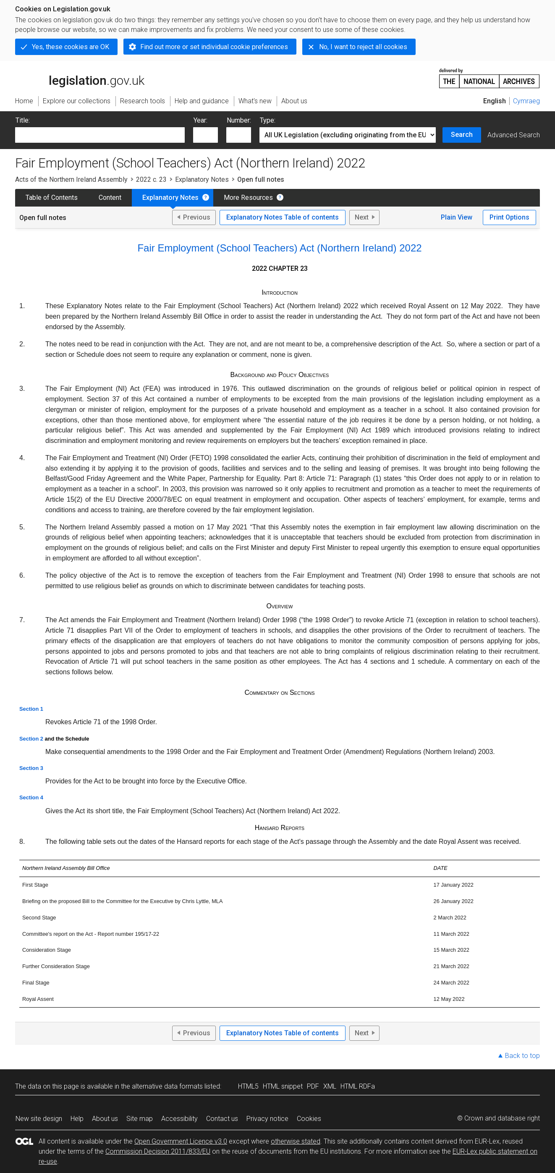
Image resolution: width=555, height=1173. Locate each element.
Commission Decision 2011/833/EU (157, 1151)
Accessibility (179, 1119)
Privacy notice (267, 1119)
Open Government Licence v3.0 (180, 1141)
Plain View (456, 217)
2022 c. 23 (151, 179)
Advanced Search (513, 135)
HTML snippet (283, 1086)
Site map (139, 1119)
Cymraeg (526, 101)
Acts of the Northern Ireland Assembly (71, 179)
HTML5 (248, 1086)
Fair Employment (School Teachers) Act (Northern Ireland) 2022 (279, 248)
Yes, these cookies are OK (70, 47)
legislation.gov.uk (79, 77)
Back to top (522, 1056)
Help (77, 1119)
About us (105, 1119)
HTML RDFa (357, 1086)
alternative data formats (167, 1086)
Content (110, 198)
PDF (313, 1086)
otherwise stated (295, 1141)
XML (329, 1086)
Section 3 (31, 768)
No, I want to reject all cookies (363, 47)
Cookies (309, 1119)
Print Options (509, 217)
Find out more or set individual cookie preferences (214, 47)
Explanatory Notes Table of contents (282, 217)
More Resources (248, 198)
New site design (39, 1119)
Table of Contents (52, 198)
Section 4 (31, 797)
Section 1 (31, 709)
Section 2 (31, 739)
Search (462, 135)
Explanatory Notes (202, 179)
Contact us (222, 1119)
